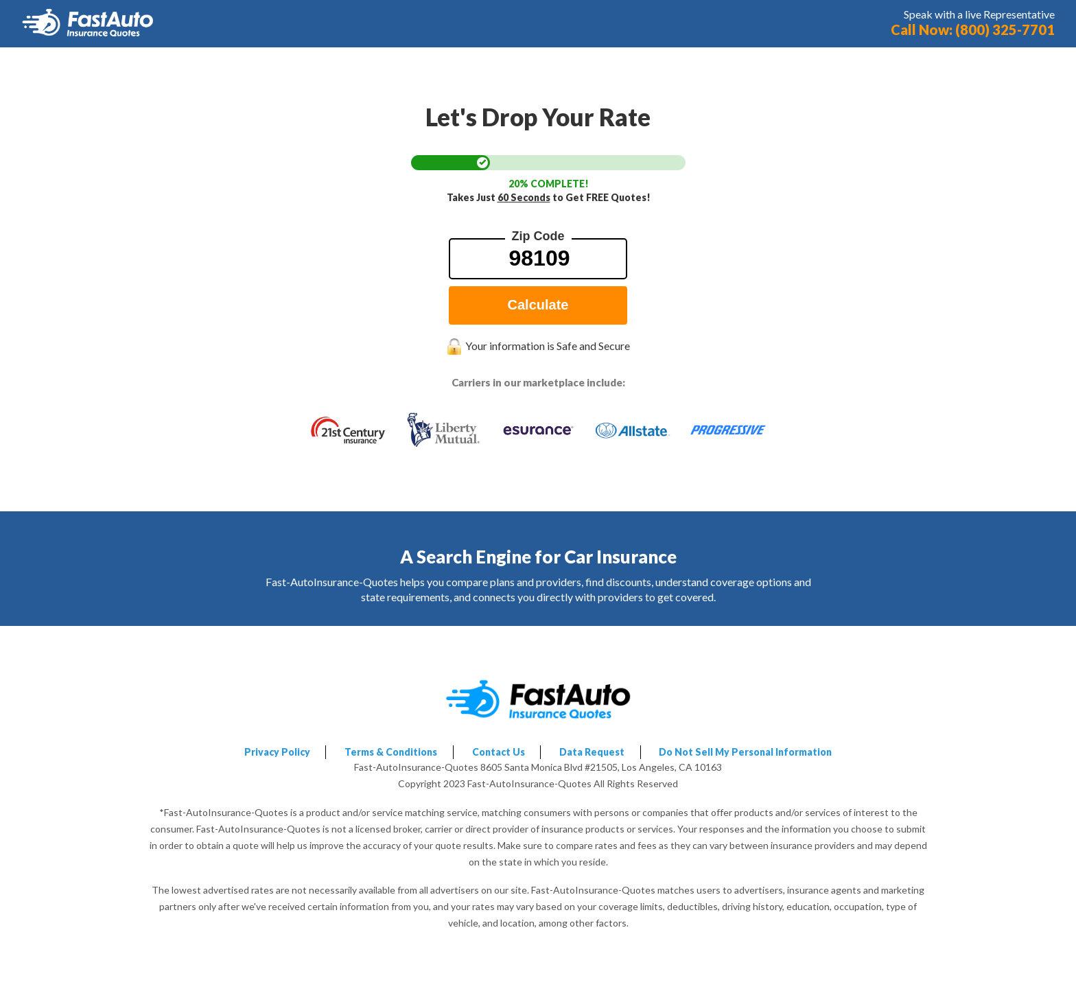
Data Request (591, 752)
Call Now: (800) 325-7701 (973, 29)
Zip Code (538, 236)
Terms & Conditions (390, 752)
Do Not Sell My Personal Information (745, 752)
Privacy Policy (277, 752)
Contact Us (498, 752)
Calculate (538, 304)
